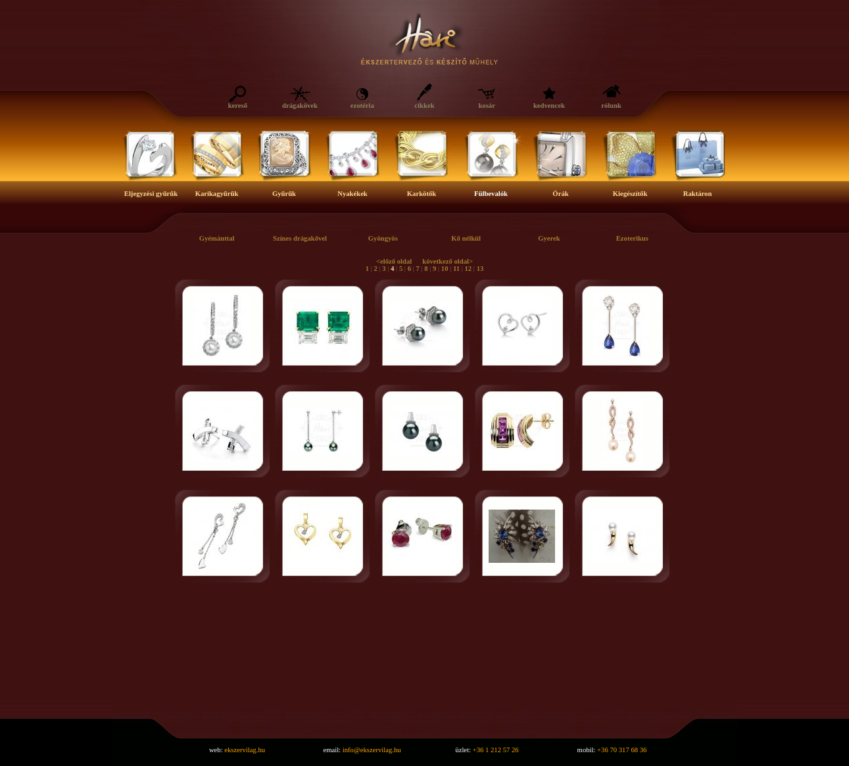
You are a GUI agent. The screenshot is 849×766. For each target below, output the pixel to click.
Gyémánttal (217, 238)
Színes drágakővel (300, 238)
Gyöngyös (383, 238)
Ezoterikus (632, 238)
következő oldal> (447, 261)
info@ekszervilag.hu (372, 750)
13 (480, 268)
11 (456, 268)
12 (468, 268)
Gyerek (549, 238)
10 (445, 268)
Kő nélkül (466, 238)
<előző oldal (394, 261)
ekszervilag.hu (244, 750)
